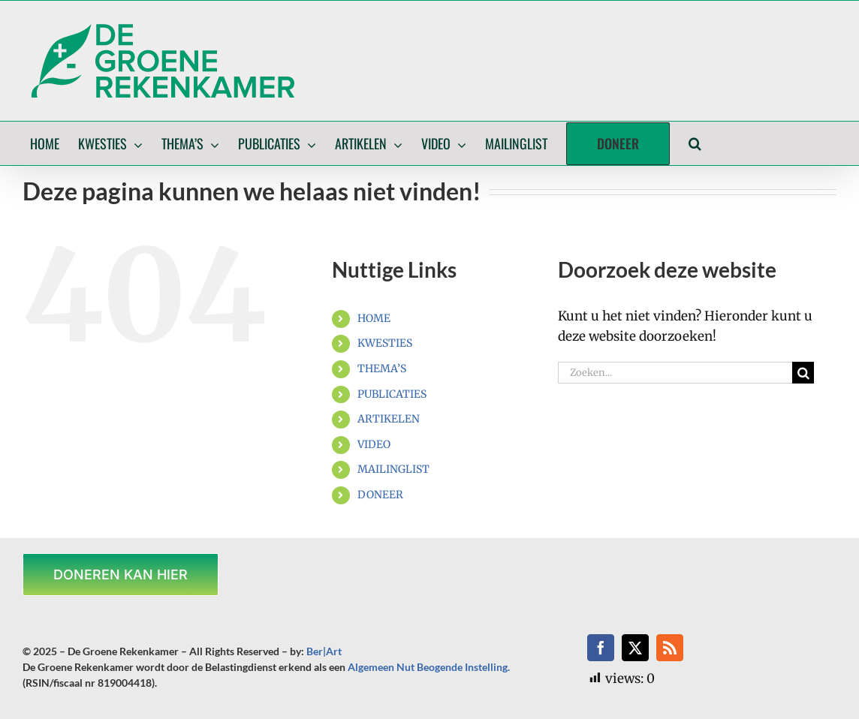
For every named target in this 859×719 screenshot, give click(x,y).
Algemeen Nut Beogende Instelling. (429, 666)
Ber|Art (324, 651)
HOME (373, 318)
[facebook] (600, 647)
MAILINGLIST (393, 469)
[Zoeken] (803, 373)
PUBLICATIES (391, 394)
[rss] (669, 647)
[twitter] (635, 647)
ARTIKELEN (388, 419)
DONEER (380, 494)
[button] (695, 143)
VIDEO (373, 444)
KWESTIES (384, 343)
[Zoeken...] (675, 373)
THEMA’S (381, 368)
